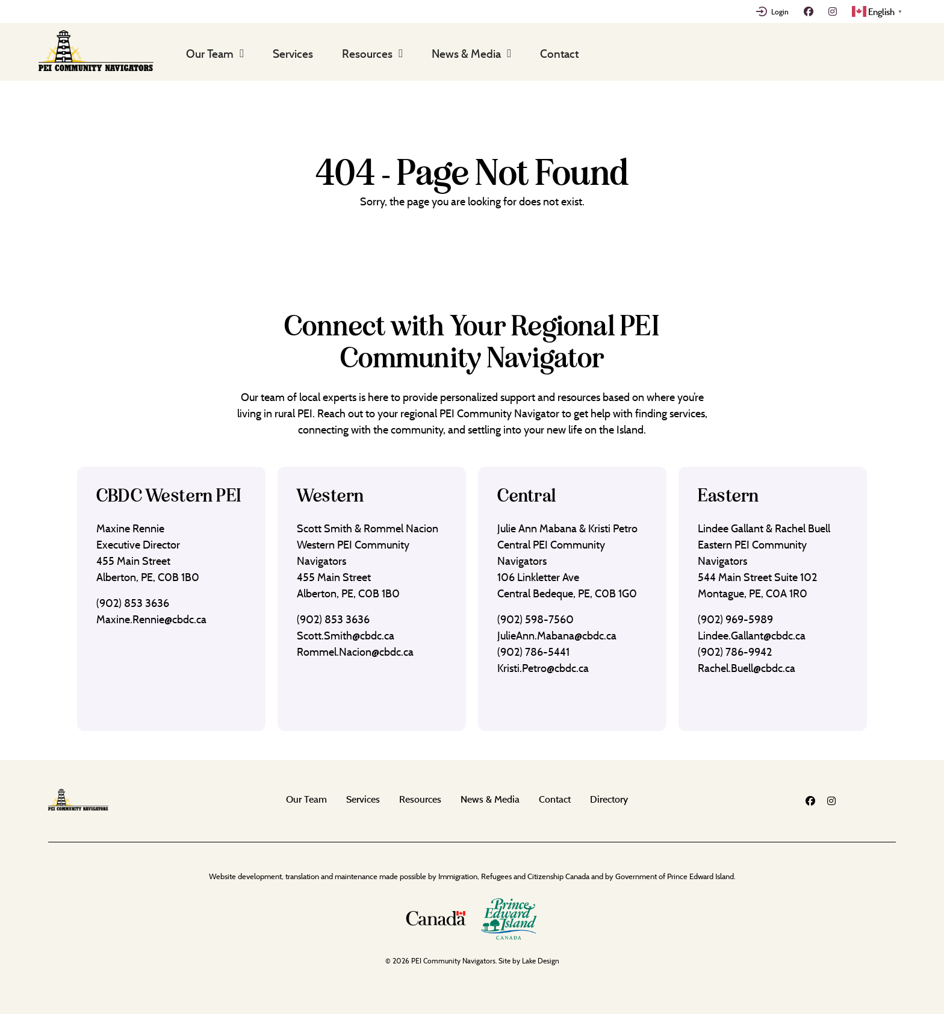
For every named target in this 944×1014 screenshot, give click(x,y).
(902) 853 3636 (132, 603)
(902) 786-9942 (735, 652)
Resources (367, 53)
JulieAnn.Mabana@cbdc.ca (556, 635)
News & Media (466, 53)
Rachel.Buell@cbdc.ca (746, 668)
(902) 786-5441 (533, 652)
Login (780, 11)
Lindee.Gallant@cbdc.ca (752, 635)
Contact (559, 53)
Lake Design (540, 960)
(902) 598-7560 (535, 619)
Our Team (210, 53)
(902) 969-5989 (735, 619)
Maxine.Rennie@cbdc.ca (151, 619)
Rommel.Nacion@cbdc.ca (355, 652)
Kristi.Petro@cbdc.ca (543, 668)
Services (293, 53)
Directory (609, 799)
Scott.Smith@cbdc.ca (345, 635)
